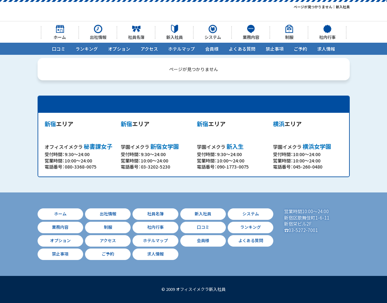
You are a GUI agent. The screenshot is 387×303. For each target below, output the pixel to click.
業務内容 (251, 37)
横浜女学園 (302, 146)
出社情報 (98, 37)
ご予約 (300, 49)
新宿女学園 (150, 146)
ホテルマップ (181, 49)
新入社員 (174, 37)
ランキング (86, 49)
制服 (289, 37)
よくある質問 (242, 49)
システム (212, 37)
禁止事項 (274, 49)
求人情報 (326, 49)
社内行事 (327, 37)
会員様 (212, 49)
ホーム (60, 37)
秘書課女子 (78, 146)
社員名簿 (136, 37)
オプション (119, 49)
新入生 (220, 146)
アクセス (149, 49)
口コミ (58, 49)
